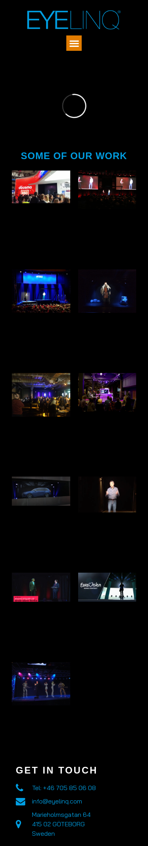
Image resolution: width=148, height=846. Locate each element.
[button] (74, 43)
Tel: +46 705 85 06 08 (64, 788)
